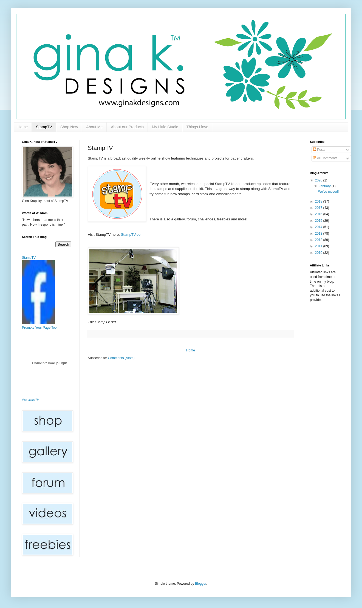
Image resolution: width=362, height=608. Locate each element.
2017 (319, 208)
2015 (319, 221)
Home (23, 127)
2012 (319, 240)
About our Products (127, 127)
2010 (319, 253)
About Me (94, 127)
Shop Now (69, 127)
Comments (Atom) (121, 358)
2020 (319, 180)
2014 (319, 227)
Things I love (197, 127)
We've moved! (328, 192)
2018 (319, 201)
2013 (319, 233)
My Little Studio (165, 127)
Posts (319, 150)
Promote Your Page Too (39, 327)
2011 (319, 246)
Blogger (200, 584)
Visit (30, 399)
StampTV (44, 127)
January (325, 186)
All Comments (325, 158)
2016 (319, 214)
